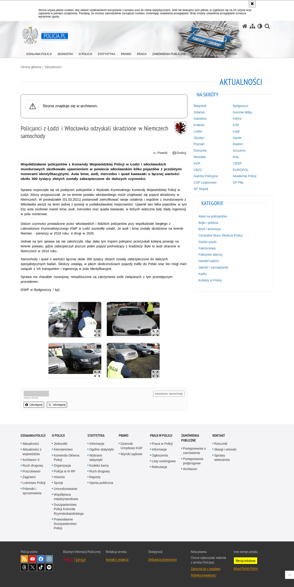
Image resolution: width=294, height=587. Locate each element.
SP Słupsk (201, 189)
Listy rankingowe (164, 461)
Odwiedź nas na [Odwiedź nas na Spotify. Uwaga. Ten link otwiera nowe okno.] (49, 567)
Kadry (202, 274)
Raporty (95, 477)
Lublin (198, 131)
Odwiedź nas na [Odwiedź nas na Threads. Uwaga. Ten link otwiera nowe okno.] (24, 567)
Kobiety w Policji (210, 280)
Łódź (236, 131)
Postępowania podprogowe (193, 461)
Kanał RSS (24, 559)
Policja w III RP (64, 471)
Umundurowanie (65, 489)
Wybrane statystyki (96, 458)
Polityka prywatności (203, 575)
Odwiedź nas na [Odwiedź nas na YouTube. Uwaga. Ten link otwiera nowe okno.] (32, 559)
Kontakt (218, 435)
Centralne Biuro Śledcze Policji (220, 235)
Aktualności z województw (32, 452)
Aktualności (53, 67)
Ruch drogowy (33, 465)
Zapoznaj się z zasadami (205, 568)
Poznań (199, 144)
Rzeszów (200, 150)
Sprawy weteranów (222, 458)
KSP (236, 125)
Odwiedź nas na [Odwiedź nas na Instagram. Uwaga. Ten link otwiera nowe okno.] (49, 559)
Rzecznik (220, 443)
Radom (238, 144)
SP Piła (238, 182)
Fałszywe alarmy (210, 254)
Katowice (200, 118)
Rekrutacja (159, 467)
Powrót (160, 153)
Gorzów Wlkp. (243, 112)
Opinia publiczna (101, 483)
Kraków (199, 125)
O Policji (58, 435)
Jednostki (60, 443)
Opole (237, 138)
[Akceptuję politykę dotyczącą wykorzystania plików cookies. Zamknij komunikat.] (252, 3)
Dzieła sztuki (207, 242)
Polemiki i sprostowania (32, 491)
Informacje (96, 443)
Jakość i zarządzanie (213, 267)
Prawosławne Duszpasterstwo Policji (65, 524)
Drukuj (179, 153)
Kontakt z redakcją (117, 559)
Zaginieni (29, 477)
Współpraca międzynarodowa (66, 497)
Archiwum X (31, 460)
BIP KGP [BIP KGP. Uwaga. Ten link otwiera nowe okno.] (81, 560)
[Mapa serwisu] (252, 26)
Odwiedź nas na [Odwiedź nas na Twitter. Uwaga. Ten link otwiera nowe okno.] (32, 567)
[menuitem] (39, 53)
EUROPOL (241, 170)
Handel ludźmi (208, 261)
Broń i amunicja (209, 229)
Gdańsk (199, 112)
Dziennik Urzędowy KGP (132, 446)
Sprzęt (58, 483)
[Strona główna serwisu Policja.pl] (244, 26)
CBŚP (237, 163)
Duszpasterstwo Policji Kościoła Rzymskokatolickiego (69, 509)
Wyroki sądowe (131, 454)
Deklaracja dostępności (162, 559)
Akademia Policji (245, 176)
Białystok (200, 106)
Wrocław (200, 157)
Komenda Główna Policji (66, 458)
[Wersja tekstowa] (259, 26)
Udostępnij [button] (33, 404)
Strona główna (31, 67)
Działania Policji (33, 435)
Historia (59, 477)
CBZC (198, 170)
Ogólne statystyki (101, 449)
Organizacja (62, 465)
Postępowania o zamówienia (194, 451)
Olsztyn (199, 138)
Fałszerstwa (207, 248)
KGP (197, 163)
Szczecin (239, 150)
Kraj (236, 157)
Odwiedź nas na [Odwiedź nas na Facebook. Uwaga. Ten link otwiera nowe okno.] (41, 559)
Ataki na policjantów (212, 216)
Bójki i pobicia (208, 223)
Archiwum (190, 469)
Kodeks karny (99, 465)
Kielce (237, 118)
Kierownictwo (63, 449)
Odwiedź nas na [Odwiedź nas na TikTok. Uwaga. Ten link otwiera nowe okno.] (41, 567)
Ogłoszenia (160, 455)
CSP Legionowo (205, 182)
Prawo (123, 435)
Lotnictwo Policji (34, 483)
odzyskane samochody (169, 393)
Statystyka (96, 435)
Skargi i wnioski (225, 449)
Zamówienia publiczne (190, 438)
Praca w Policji (161, 435)
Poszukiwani (31, 471)
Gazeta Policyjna (206, 176)
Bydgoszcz (241, 106)
